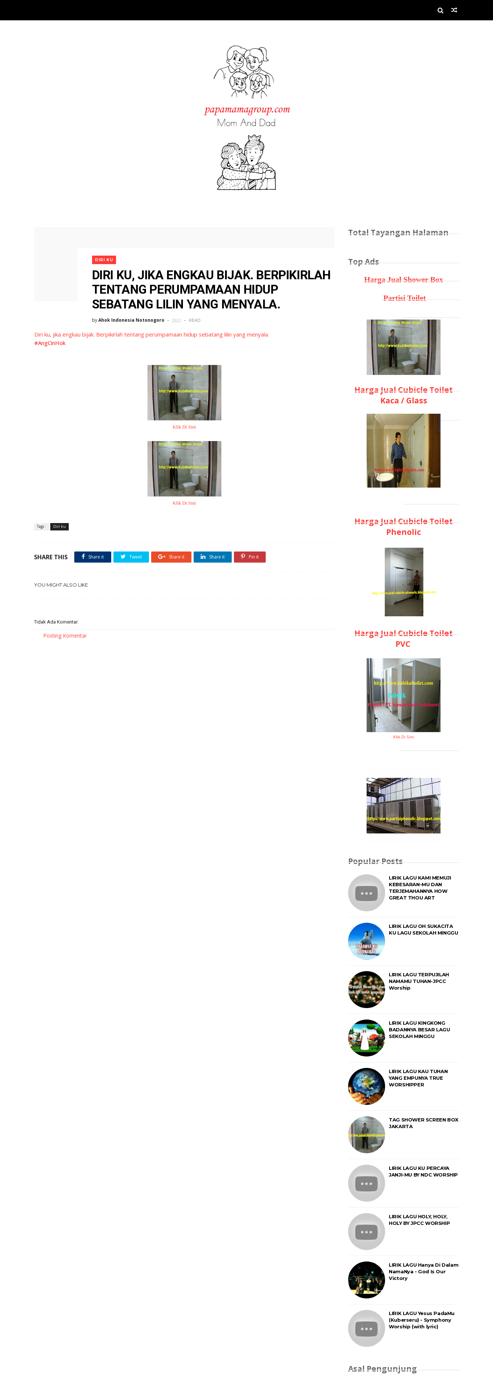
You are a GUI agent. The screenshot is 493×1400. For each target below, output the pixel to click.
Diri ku (105, 257)
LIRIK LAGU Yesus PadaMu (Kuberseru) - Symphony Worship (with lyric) (422, 1319)
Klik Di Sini (182, 425)
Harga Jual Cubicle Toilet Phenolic (403, 526)
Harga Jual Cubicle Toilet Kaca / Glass (403, 395)
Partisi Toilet (403, 298)
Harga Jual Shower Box (403, 280)
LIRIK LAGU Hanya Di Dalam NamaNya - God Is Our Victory (423, 1271)
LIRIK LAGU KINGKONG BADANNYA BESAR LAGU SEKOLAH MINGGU (419, 1029)
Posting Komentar (65, 634)
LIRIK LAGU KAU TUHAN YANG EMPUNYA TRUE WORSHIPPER (418, 1077)
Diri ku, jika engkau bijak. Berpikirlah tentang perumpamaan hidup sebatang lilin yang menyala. (151, 333)
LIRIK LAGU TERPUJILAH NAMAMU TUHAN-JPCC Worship (419, 981)
